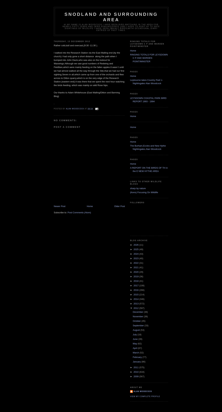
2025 (136, 249)
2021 (136, 267)
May (135, 343)
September (138, 325)
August (136, 330)
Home (90, 206)
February (138, 357)
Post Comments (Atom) (79, 212)
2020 (136, 272)
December (138, 312)
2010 (136, 372)
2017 (136, 285)
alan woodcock (143, 391)
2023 (136, 258)
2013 (136, 303)
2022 (136, 263)
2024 (136, 254)
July (135, 334)
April (135, 348)
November (138, 316)
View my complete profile (145, 396)
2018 (136, 281)
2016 (136, 290)
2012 (136, 308)
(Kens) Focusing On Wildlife (144, 192)
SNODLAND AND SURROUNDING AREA (111, 17)
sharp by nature (138, 188)
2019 (136, 276)
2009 (136, 376)
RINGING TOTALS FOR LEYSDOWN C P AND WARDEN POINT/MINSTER (149, 58)
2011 (136, 367)
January (137, 361)
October (137, 321)
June (135, 339)
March (136, 352)
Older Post (119, 206)
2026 (136, 245)
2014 (136, 299)
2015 (136, 294)
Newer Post (59, 206)
